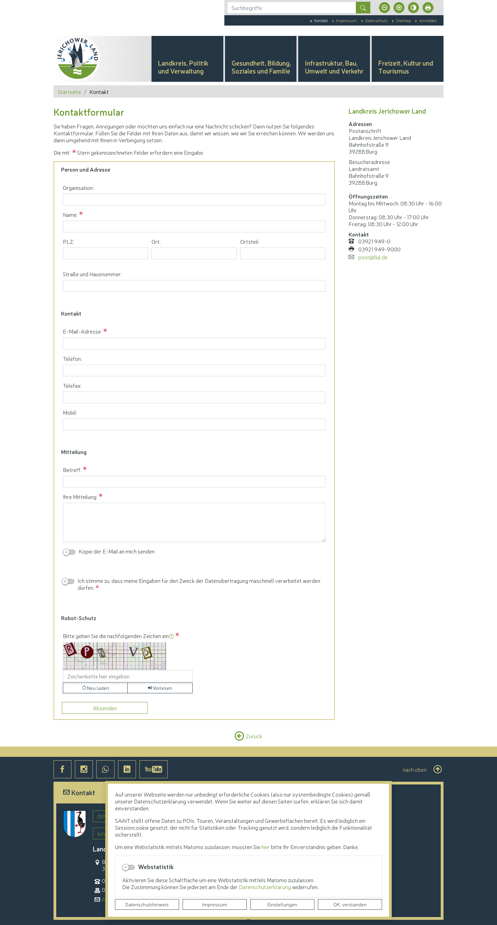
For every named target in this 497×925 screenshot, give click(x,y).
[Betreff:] (194, 482)
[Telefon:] (194, 370)
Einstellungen (282, 904)
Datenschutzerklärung (265, 886)
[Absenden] (105, 708)
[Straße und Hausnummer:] (194, 286)
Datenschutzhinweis (147, 904)
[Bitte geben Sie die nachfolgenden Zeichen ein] (128, 676)
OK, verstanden (350, 904)
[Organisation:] (194, 199)
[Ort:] (194, 253)
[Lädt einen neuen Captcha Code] (95, 688)
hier (265, 846)
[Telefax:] (194, 397)
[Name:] (194, 226)
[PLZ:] (105, 253)
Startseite (69, 91)
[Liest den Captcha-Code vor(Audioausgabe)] (159, 688)
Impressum (214, 904)
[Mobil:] (194, 424)
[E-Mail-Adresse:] (194, 343)
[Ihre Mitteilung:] (194, 522)
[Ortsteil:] (282, 253)
